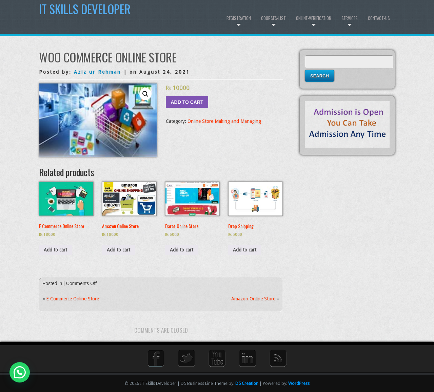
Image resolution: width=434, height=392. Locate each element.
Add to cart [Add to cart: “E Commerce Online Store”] (55, 250)
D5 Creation (246, 383)
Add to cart (187, 102)
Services (349, 18)
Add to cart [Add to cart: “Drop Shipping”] (244, 250)
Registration (238, 18)
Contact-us (379, 18)
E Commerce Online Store (72, 298)
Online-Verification (313, 18)
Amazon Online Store (253, 298)
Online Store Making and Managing (224, 121)
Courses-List (273, 18)
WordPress (299, 383)
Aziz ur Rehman (97, 72)
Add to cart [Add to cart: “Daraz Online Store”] (181, 250)
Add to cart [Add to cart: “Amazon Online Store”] (118, 250)
